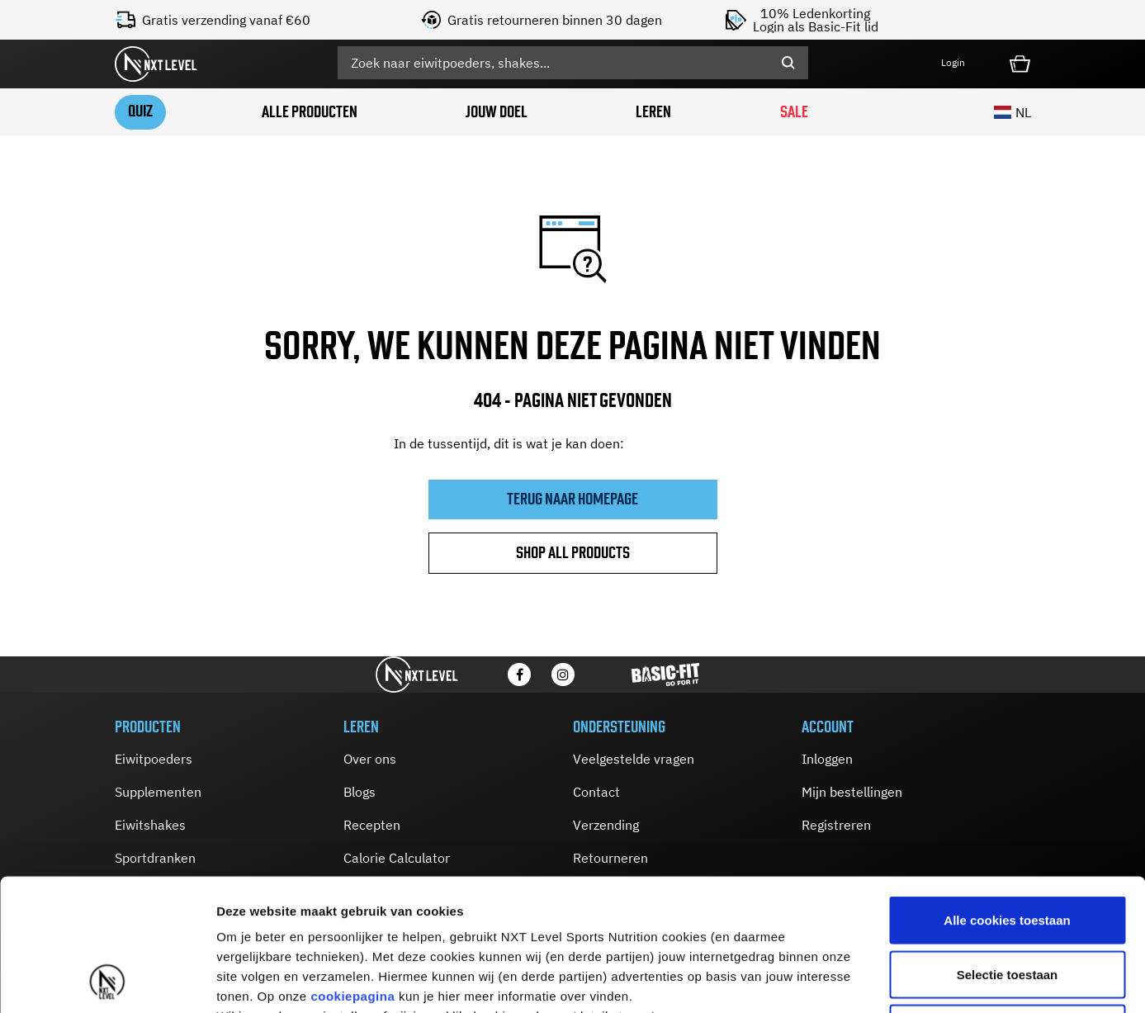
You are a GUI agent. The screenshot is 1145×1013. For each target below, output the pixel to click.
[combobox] (573, 62)
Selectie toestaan (1007, 851)
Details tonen (892, 980)
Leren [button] (653, 112)
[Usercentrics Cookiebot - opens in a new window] (107, 980)
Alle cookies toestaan (1007, 796)
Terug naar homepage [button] (572, 499)
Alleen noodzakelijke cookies (1007, 904)
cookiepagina (352, 872)
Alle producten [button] (309, 112)
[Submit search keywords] (788, 62)
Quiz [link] (140, 111)
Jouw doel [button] (497, 112)
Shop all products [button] (573, 552)
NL (1012, 112)
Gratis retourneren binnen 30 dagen (554, 20)
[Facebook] (519, 674)
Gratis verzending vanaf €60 (226, 20)
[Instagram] (563, 674)
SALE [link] (794, 112)
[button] (965, 63)
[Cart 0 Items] (1020, 62)
